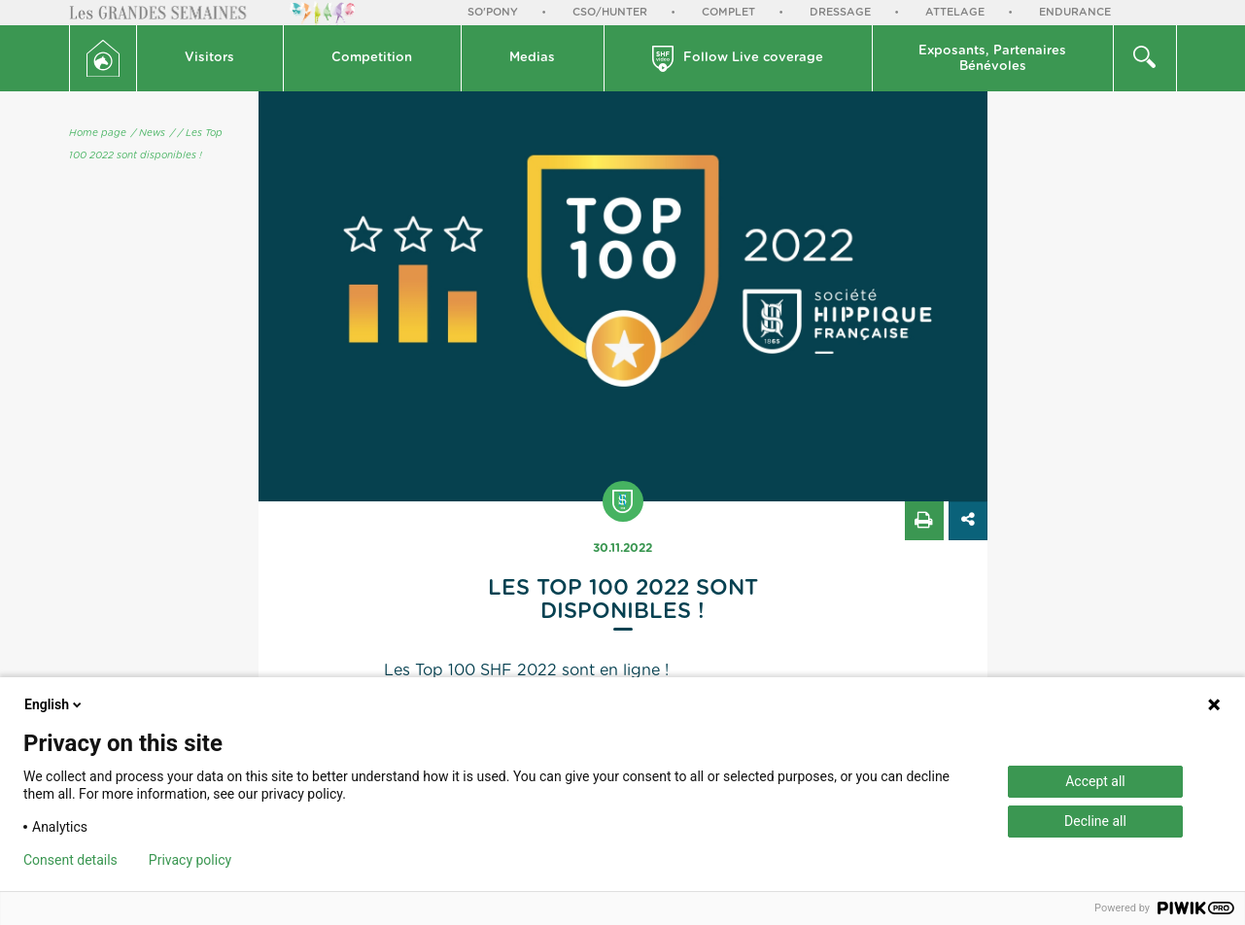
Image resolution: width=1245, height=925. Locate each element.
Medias (532, 57)
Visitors (209, 57)
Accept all (1095, 781)
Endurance (1075, 12)
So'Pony (492, 12)
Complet (728, 12)
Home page (97, 133)
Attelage (955, 12)
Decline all (1095, 821)
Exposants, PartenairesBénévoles (992, 59)
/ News (148, 133)
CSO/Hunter (609, 12)
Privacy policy (190, 860)
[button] (210, 58)
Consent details (70, 860)
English (54, 704)
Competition (371, 57)
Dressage (840, 12)
